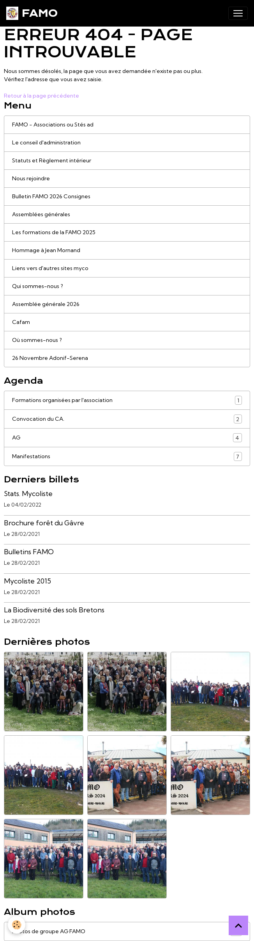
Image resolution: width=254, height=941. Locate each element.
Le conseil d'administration (46, 142)
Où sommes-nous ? (37, 339)
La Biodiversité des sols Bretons (54, 610)
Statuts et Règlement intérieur (51, 160)
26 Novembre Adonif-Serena (50, 357)
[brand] (32, 13)
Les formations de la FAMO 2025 (53, 232)
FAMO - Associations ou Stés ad (52, 124)
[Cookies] (16, 925)
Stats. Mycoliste (28, 493)
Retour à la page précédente (41, 95)
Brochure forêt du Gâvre (44, 523)
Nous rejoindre (31, 178)
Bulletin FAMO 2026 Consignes (51, 196)
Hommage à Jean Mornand (46, 250)
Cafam (21, 322)
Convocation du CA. (127, 418)
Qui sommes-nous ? (37, 286)
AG (127, 437)
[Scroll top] (238, 925)
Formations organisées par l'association (127, 400)
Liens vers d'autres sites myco (50, 268)
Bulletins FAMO (29, 552)
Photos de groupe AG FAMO (127, 931)
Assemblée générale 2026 (45, 304)
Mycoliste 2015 (27, 581)
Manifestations (127, 456)
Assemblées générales (41, 214)
